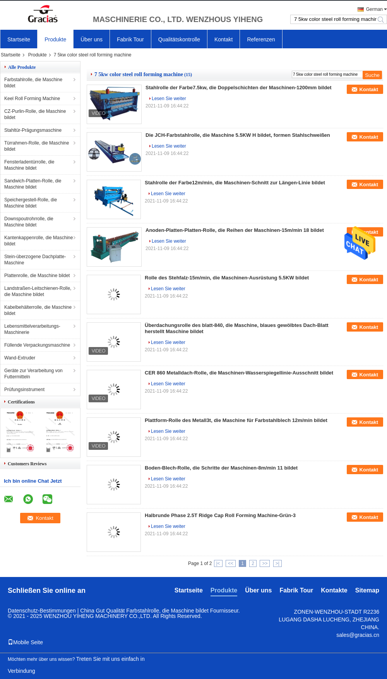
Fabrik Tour (130, 39)
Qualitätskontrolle (179, 39)
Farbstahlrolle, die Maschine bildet (33, 82)
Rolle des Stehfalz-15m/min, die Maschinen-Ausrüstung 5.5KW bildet (227, 278)
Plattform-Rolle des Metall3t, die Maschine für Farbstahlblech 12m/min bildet (236, 420)
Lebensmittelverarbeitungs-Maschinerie (32, 329)
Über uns (91, 39)
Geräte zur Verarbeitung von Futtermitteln (33, 373)
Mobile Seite (25, 642)
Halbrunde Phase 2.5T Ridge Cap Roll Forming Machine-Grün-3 (220, 515)
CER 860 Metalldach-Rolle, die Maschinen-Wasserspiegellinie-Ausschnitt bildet (239, 373)
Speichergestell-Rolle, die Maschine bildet (30, 203)
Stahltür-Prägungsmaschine (33, 130)
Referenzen (261, 39)
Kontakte (334, 590)
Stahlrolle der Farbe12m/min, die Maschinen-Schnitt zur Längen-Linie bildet (235, 182)
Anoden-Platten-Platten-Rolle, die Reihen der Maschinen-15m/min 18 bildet (235, 230)
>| (277, 563)
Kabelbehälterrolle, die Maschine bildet (38, 310)
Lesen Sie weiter (169, 98)
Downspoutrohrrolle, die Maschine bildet (28, 222)
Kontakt (223, 39)
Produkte (55, 39)
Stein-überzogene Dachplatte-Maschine (35, 259)
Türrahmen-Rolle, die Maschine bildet (36, 146)
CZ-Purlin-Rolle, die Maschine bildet (35, 114)
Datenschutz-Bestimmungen (42, 611)
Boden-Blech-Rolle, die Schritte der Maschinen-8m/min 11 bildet (221, 468)
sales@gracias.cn (357, 635)
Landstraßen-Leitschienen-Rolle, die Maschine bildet (37, 291)
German (374, 9)
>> (264, 563)
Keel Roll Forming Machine (32, 98)
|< (218, 563)
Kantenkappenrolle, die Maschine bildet (38, 241)
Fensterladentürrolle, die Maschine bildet (29, 165)
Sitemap (367, 590)
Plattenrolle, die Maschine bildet (37, 275)
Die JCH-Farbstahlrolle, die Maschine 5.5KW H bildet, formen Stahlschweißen (238, 135)
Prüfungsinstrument (24, 389)
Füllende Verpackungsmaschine (37, 345)
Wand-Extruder (19, 358)
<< (230, 563)
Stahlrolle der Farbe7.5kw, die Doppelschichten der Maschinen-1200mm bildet (239, 87)
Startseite (18, 39)
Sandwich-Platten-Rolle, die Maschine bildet (32, 184)
